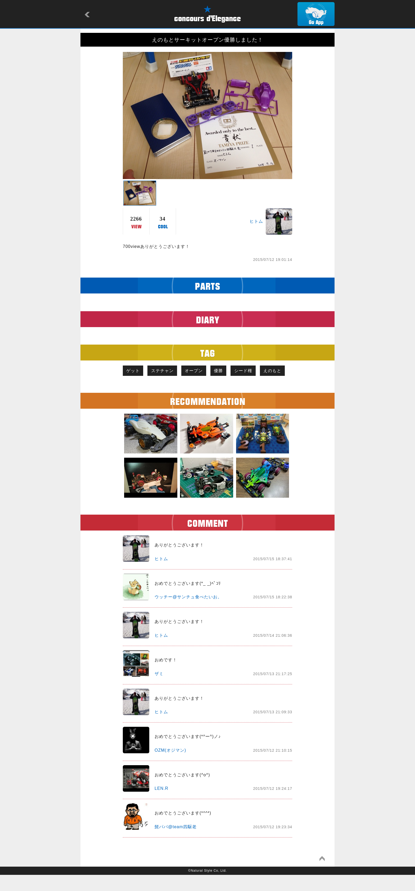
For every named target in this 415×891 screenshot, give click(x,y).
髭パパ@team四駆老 (176, 842)
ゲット (134, 371)
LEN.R (161, 804)
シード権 (250, 371)
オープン (197, 371)
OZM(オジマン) (170, 766)
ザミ (159, 689)
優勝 (223, 371)
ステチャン (164, 371)
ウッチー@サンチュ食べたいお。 (188, 613)
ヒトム (256, 221)
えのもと (136, 386)
